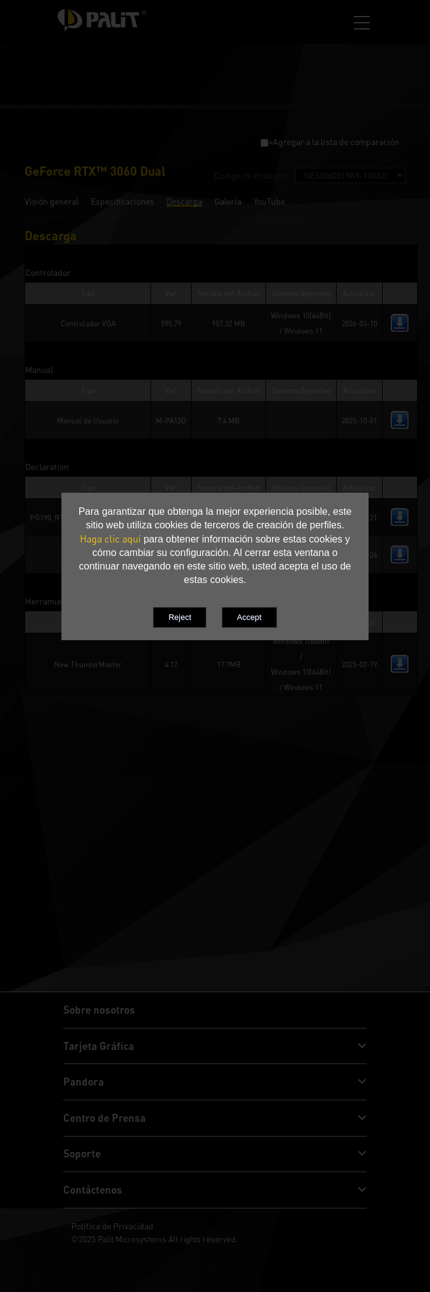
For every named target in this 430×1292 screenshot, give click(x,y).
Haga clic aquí (110, 539)
